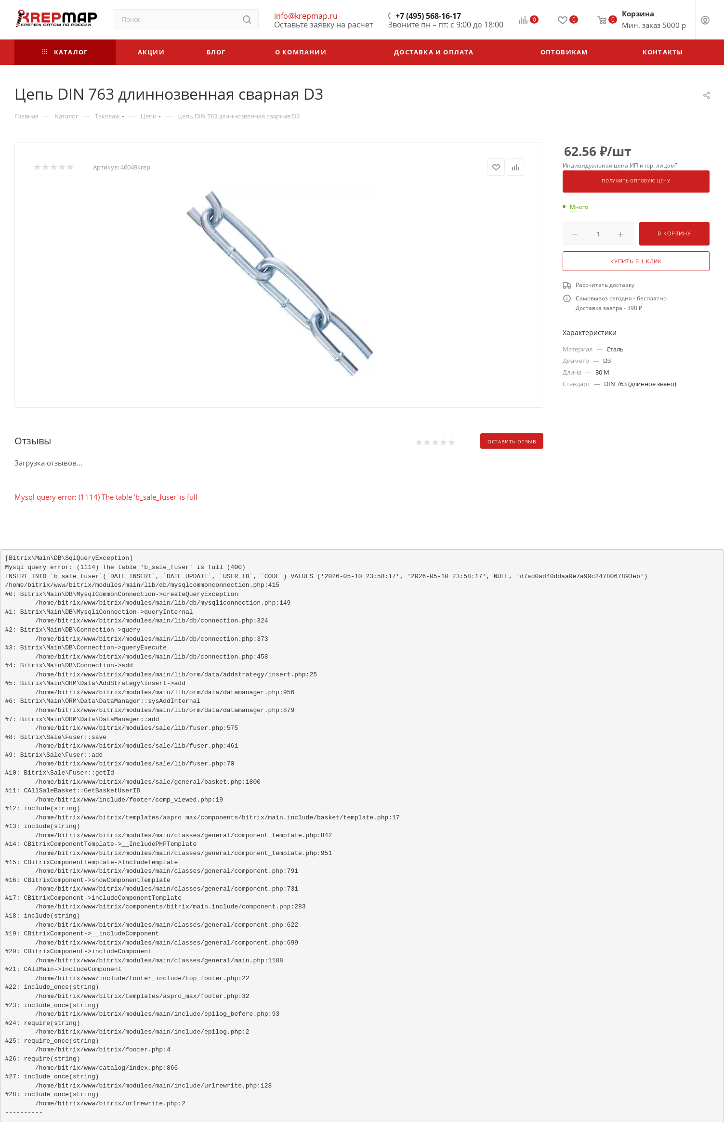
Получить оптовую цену (636, 181)
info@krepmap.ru (306, 16)
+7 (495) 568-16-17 (428, 16)
